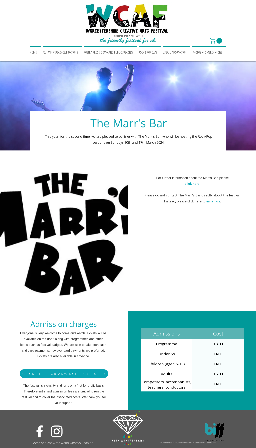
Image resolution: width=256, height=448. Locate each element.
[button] (216, 41)
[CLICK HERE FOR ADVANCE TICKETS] (64, 373)
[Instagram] (57, 431)
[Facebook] (40, 431)
